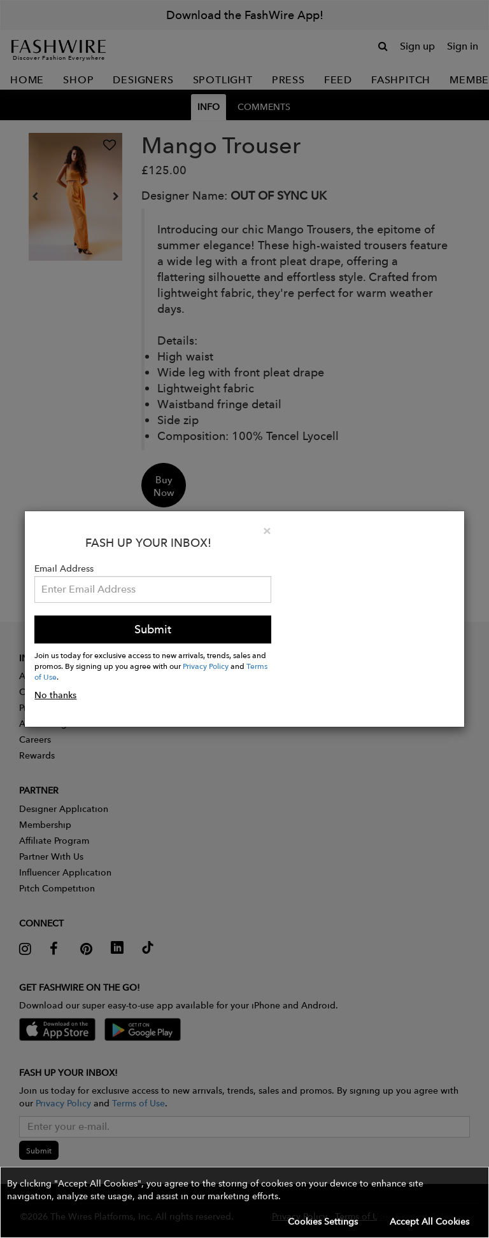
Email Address (64, 568)
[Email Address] (152, 589)
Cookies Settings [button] (323, 1221)
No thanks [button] (55, 695)
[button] (244, 1202)
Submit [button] (152, 629)
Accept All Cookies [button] (429, 1221)
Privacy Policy (206, 666)
